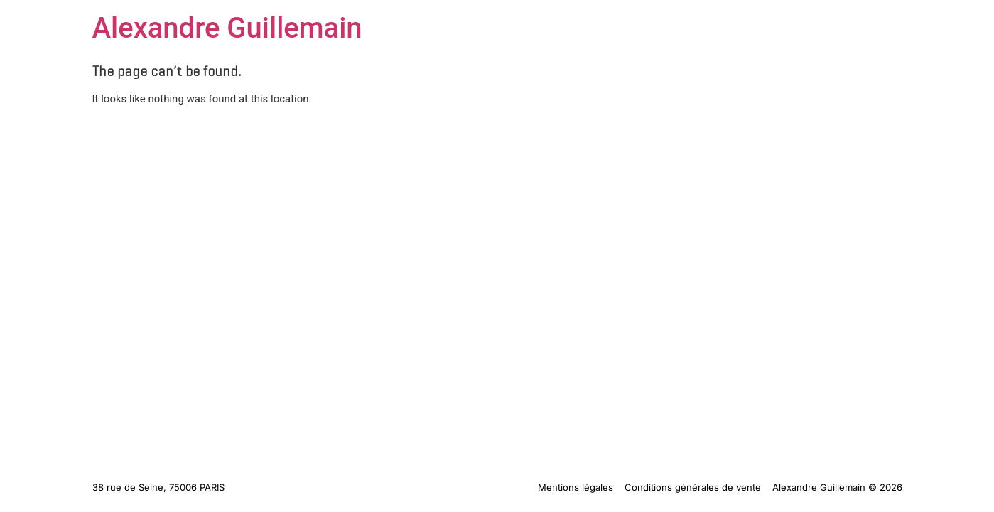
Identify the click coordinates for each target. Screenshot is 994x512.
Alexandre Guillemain (227, 28)
